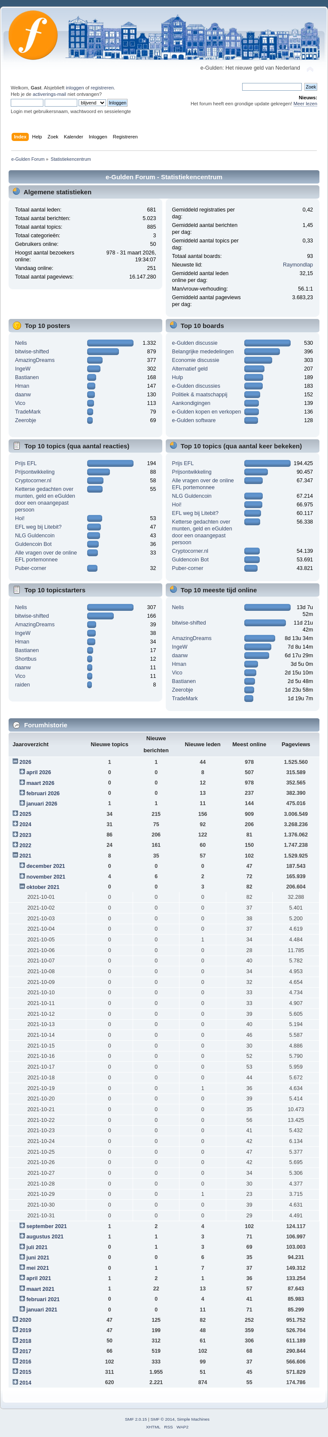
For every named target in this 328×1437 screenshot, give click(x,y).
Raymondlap (298, 265)
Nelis (21, 343)
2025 (25, 814)
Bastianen (27, 377)
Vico (20, 403)
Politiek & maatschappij (200, 395)
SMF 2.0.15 (136, 1419)
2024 (25, 824)
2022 (25, 846)
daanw (23, 395)
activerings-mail (49, 94)
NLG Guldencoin (35, 536)
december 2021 (45, 866)
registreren (102, 87)
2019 (25, 1330)
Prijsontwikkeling (35, 472)
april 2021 (38, 1278)
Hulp (177, 377)
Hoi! (19, 518)
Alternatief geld (190, 369)
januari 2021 (41, 1310)
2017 (25, 1351)
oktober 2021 (42, 887)
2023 (25, 835)
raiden (22, 685)
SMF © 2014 (163, 1419)
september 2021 (46, 1226)
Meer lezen (306, 103)
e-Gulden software (194, 420)
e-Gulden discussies (196, 386)
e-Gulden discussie (195, 343)
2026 (25, 762)
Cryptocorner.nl (33, 481)
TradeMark (28, 412)
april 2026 (38, 772)
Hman (22, 386)
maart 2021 (40, 1289)
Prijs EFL (26, 463)
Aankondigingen (191, 403)
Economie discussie (195, 360)
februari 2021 (43, 1299)
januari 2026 (41, 804)
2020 (25, 1320)
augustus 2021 (45, 1237)
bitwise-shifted (32, 352)
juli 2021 (36, 1247)
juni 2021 (37, 1258)
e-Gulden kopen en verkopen (206, 412)
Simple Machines (193, 1419)
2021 (25, 856)
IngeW (22, 369)
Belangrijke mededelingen (203, 352)
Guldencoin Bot (33, 544)
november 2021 (45, 877)
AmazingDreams (35, 360)
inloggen (75, 87)
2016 (25, 1362)
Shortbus (25, 659)
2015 (25, 1372)
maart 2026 (40, 783)
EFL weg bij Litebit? (38, 527)
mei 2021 (37, 1268)
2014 (25, 1383)
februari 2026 (43, 794)
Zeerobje (25, 420)
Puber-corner (30, 568)
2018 (25, 1341)
